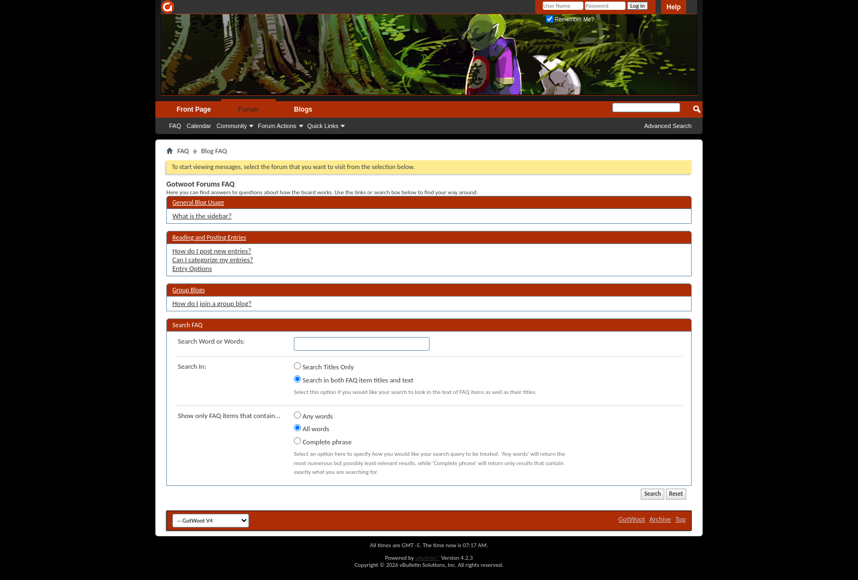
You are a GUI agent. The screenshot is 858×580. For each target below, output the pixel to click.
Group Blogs (188, 290)
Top (680, 519)
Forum (248, 109)
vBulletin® (427, 557)
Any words (313, 415)
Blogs (303, 109)
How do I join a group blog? (212, 303)
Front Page (194, 109)
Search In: (192, 366)
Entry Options (192, 268)
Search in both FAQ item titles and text (353, 379)
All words (311, 428)
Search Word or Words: (211, 341)
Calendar (199, 126)
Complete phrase (323, 441)
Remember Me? (570, 19)
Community (232, 126)
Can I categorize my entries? (212, 260)
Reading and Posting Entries (209, 237)
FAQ (175, 126)
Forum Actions (277, 126)
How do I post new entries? (211, 251)
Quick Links (323, 126)
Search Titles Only (324, 366)
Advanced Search (668, 126)
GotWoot (631, 519)
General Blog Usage (198, 202)
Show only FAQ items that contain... (229, 415)
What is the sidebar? (201, 216)
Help (673, 7)
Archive (660, 519)
